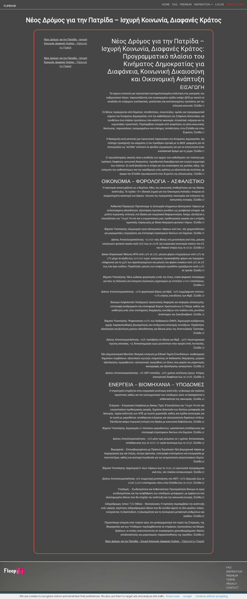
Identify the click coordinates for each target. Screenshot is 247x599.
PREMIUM (186, 4)
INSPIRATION (202, 4)
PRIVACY (231, 583)
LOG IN (219, 4)
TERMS (230, 579)
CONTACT (232, 587)
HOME (166, 4)
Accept (187, 596)
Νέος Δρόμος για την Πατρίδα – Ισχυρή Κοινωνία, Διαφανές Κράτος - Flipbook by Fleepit (65, 43)
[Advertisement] (16, 77)
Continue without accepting (211, 596)
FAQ (174, 4)
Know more (172, 596)
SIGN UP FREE (234, 4)
